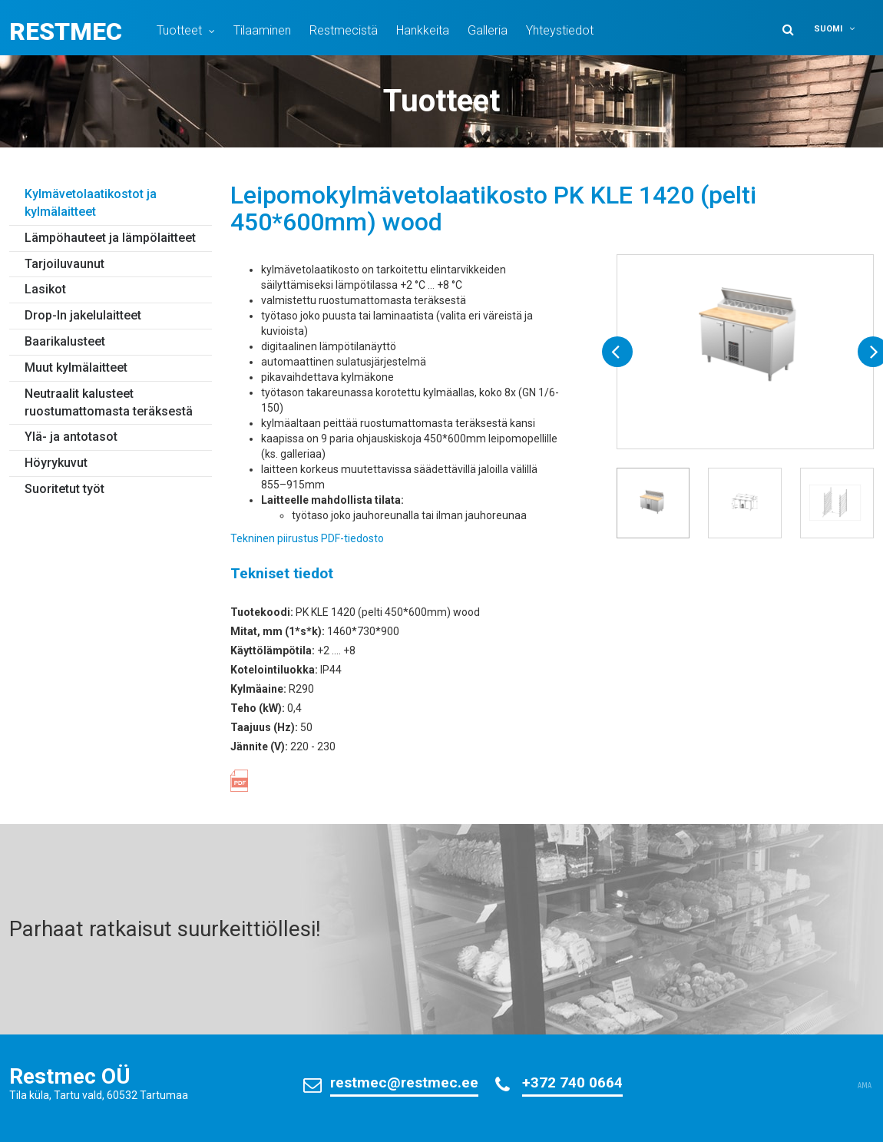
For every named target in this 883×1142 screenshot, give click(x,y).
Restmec (65, 31)
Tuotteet (179, 30)
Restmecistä (343, 30)
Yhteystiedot (560, 30)
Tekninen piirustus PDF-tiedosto (307, 538)
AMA (864, 1086)
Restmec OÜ (70, 1076)
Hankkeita (422, 30)
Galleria (488, 30)
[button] (841, 29)
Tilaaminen (262, 30)
